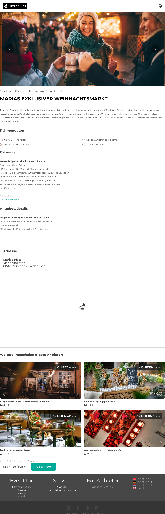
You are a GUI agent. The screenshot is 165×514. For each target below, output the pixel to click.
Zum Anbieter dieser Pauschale (20, 461)
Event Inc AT (143, 478)
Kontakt (22, 495)
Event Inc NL (143, 484)
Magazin (62, 486)
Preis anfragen (43, 466)
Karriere (22, 489)
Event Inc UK (143, 487)
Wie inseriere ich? (102, 486)
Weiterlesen (9, 200)
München (19, 91)
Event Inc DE (143, 481)
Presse (22, 492)
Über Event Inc (21, 486)
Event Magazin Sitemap (62, 489)
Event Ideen (6, 91)
